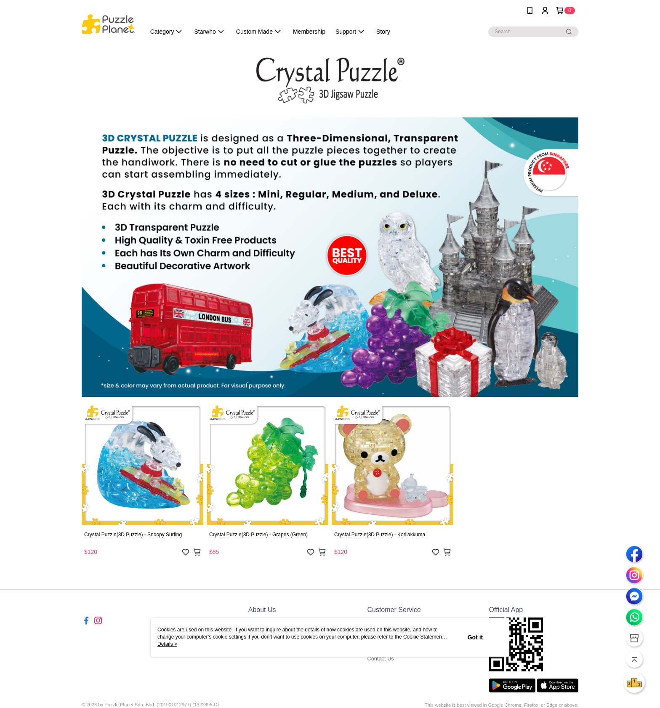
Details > (167, 644)
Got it (475, 637)
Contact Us (380, 658)
